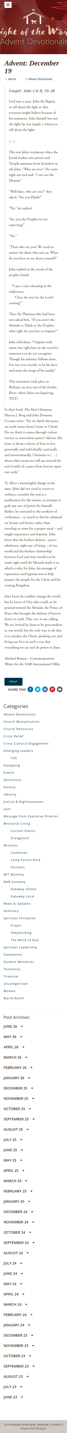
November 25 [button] (19, 1098)
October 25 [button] (17, 1108)
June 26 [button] (13, 1026)
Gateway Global (24, 889)
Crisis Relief (13, 736)
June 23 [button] (13, 1397)
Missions (11, 845)
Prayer (16, 925)
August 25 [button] (16, 1129)
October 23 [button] (17, 1355)
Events (9, 773)
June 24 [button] (13, 1273)
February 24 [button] (18, 1314)
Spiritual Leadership (20, 947)
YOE (14, 758)
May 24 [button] (13, 1283)
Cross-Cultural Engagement (26, 743)
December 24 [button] (18, 1211)
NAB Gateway (15, 882)
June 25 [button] (13, 1150)
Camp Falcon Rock (26, 860)
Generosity (13, 780)
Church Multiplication (21, 722)
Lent (7, 809)
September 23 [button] (19, 1366)
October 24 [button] (17, 1232)
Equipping (12, 765)
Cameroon (19, 853)
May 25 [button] (13, 1160)
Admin (12, 79)
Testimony (12, 969)
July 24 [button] (13, 1263)
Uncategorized (16, 984)
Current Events (23, 831)
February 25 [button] (18, 1191)
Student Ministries (19, 962)
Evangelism (20, 838)
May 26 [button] (13, 1036)
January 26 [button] (17, 1077)
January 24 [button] (17, 1325)
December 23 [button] (18, 1335)
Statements (13, 955)
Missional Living (17, 824)
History (10, 787)
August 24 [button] (16, 1253)
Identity (10, 794)
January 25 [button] (17, 1201)
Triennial (11, 976)
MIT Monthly (14, 874)
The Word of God (25, 940)
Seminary (11, 911)
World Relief (14, 998)
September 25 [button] (19, 1119)
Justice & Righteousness (23, 802)
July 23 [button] (13, 1386)
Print (13, 681)
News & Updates (17, 904)
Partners (18, 867)
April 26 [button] (14, 1047)
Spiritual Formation (20, 918)
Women (10, 991)
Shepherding (21, 933)
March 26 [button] (15, 1057)
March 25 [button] (15, 1180)
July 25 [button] (13, 1139)
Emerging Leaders (18, 751)
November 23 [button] (19, 1345)
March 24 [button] (15, 1304)
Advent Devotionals (40, 79)
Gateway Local (22, 896)
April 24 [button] (14, 1294)
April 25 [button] (14, 1170)
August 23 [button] (16, 1376)
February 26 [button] (18, 1067)
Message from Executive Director (31, 816)
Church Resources (18, 729)
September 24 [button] (19, 1242)
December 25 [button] (18, 1088)
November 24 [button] (19, 1222)
